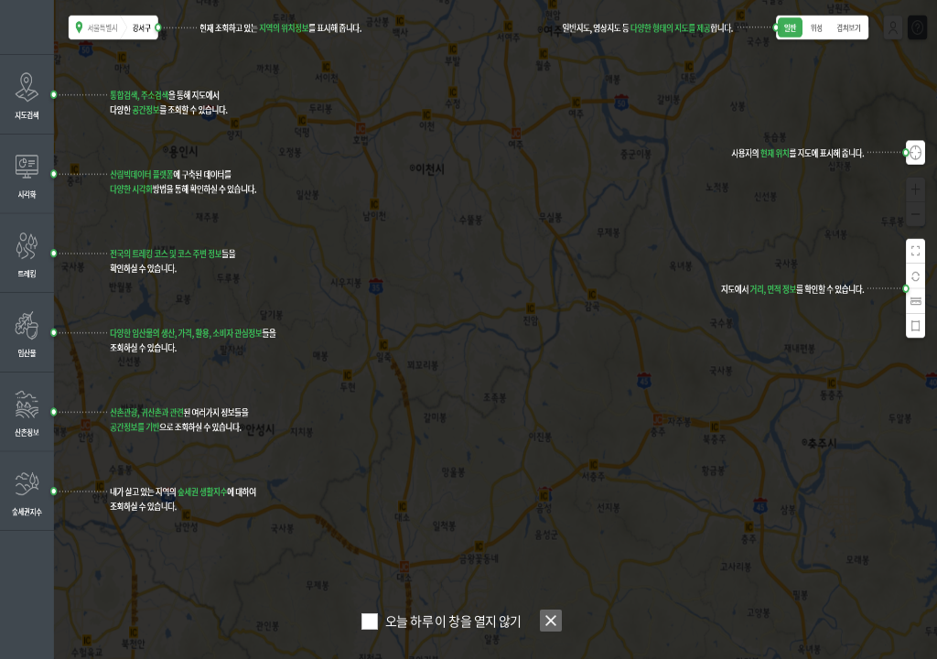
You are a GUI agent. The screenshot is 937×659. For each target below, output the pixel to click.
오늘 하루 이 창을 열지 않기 (453, 620)
